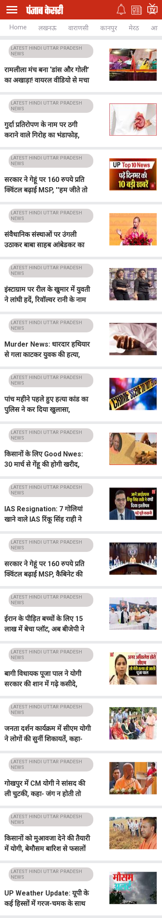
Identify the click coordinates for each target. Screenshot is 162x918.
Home (18, 27)
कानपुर (108, 28)
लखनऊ (47, 28)
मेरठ (134, 28)
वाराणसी (78, 28)
